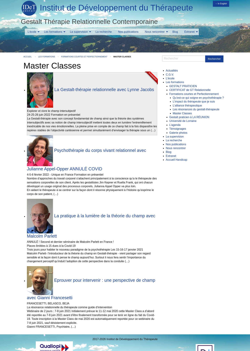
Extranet (189, 31)
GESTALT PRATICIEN (183, 86)
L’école (32, 31)
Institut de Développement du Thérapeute (116, 7)
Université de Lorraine (183, 120)
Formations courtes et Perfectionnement (84, 57)
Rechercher (214, 58)
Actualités (172, 70)
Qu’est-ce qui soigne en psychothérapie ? (198, 97)
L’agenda (175, 124)
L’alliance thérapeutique (187, 105)
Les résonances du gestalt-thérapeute (196, 109)
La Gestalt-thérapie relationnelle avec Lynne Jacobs (90, 89)
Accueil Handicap (176, 159)
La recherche (103, 31)
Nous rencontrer (155, 31)
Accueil (27, 57)
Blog (175, 31)
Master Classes (182, 113)
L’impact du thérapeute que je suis (194, 101)
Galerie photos (178, 132)
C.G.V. (170, 74)
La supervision (79, 31)
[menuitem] (32, 32)
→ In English (221, 3)
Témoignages (177, 128)
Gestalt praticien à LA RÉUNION (189, 117)
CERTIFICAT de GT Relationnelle (190, 89)
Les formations (53, 31)
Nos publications (128, 31)
